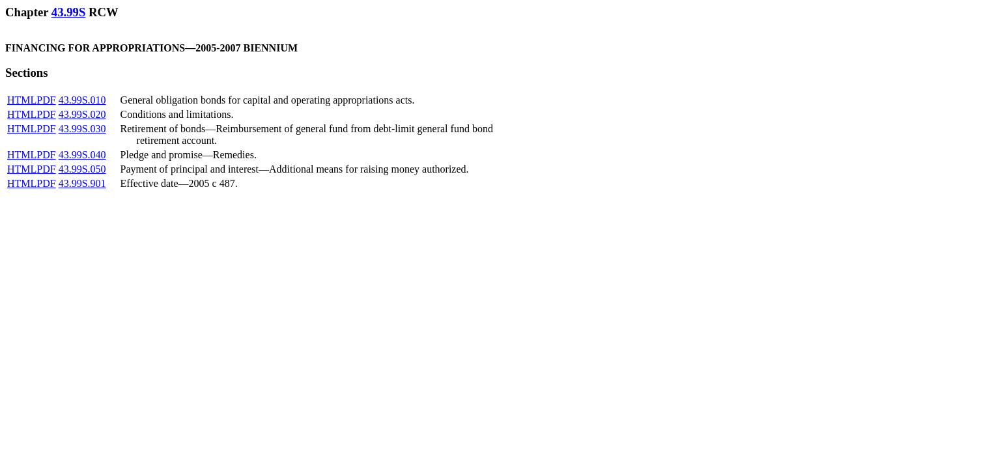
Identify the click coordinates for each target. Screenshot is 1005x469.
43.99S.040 (82, 154)
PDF (45, 100)
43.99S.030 (82, 128)
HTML (21, 100)
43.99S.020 (82, 114)
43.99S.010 (82, 100)
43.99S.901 (82, 183)
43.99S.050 (82, 169)
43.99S (68, 12)
